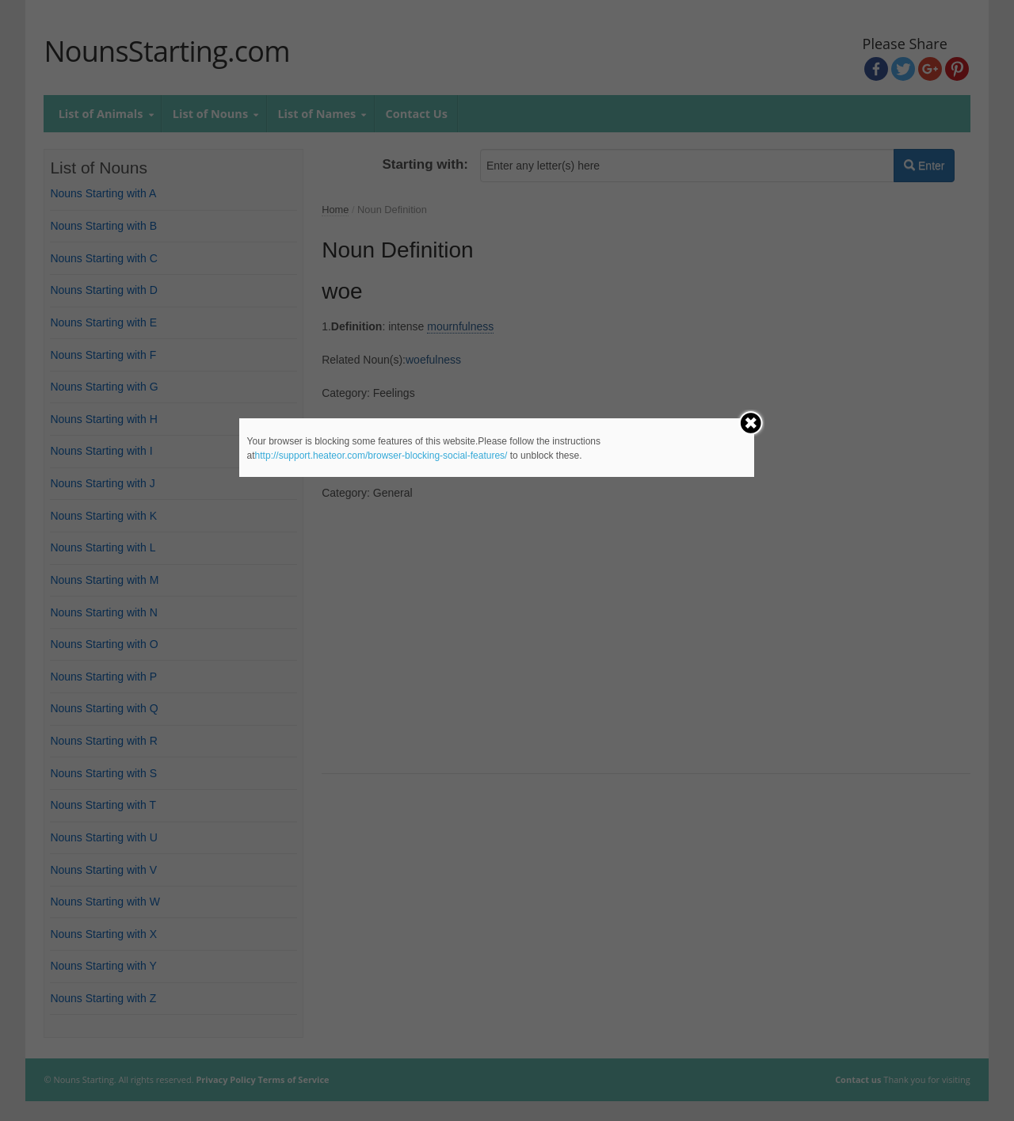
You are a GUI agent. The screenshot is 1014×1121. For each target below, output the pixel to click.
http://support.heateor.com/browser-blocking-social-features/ (381, 455)
